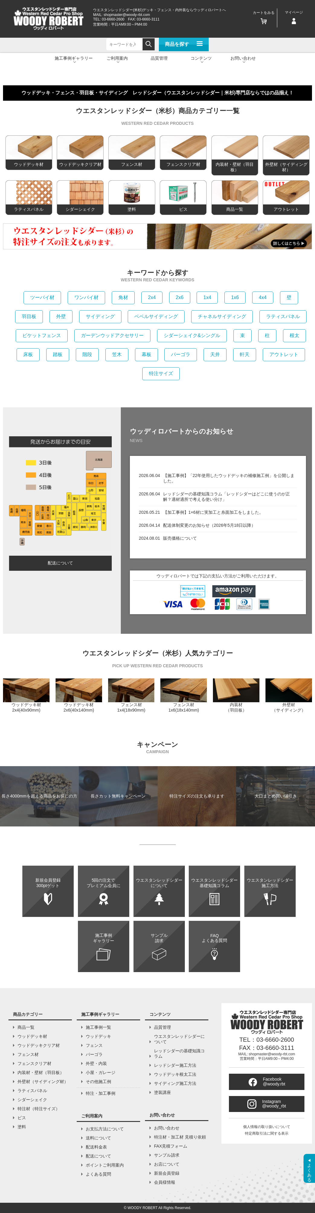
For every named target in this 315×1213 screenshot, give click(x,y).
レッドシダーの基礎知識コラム (179, 1053)
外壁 (61, 316)
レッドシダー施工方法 (175, 1065)
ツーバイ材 (42, 297)
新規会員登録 (166, 1173)
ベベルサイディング (156, 316)
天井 (215, 354)
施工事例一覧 (98, 1027)
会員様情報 (164, 1182)
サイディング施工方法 (175, 1083)
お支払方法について (105, 1128)
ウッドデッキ (98, 1036)
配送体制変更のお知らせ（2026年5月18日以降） (209, 525)
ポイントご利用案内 (105, 1165)
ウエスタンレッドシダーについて (179, 1039)
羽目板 (29, 316)
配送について (60, 563)
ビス (22, 1117)
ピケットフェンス (41, 335)
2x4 (152, 297)
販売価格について (180, 538)
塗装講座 (162, 1092)
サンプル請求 (166, 1155)
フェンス (94, 1045)
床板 (28, 354)
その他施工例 (98, 1081)
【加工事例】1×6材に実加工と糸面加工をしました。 (213, 512)
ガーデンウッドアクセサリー (112, 335)
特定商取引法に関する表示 (266, 1133)
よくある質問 (98, 1174)
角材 (123, 297)
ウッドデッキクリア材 (39, 1045)
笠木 (117, 354)
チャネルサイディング (222, 316)
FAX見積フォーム (170, 1146)
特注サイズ (161, 373)
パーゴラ (180, 354)
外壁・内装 (96, 1063)
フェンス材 (28, 1054)
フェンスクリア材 (34, 1063)
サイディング (100, 316)
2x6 (180, 297)
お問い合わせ (166, 1128)
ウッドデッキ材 (32, 1036)
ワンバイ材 (86, 297)
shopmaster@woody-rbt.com (127, 15)
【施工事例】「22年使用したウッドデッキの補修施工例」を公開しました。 (229, 478)
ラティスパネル (283, 316)
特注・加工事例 (100, 1093)
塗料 (22, 1126)
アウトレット (283, 354)
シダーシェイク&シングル (192, 335)
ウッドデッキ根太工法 (175, 1074)
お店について (166, 1164)
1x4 (207, 297)
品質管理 (159, 58)
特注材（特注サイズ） (39, 1108)
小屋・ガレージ (100, 1072)
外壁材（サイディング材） (43, 1081)
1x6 (235, 297)
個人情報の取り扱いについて (266, 1127)
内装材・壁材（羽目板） (41, 1072)
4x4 (263, 297)
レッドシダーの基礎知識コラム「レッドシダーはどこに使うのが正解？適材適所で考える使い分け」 (226, 496)
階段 (87, 354)
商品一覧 (26, 1027)
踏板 (58, 354)
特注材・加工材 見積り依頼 (180, 1137)
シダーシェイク (32, 1099)
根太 (294, 335)
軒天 (244, 354)
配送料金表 (96, 1147)
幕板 (146, 354)
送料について (98, 1138)
